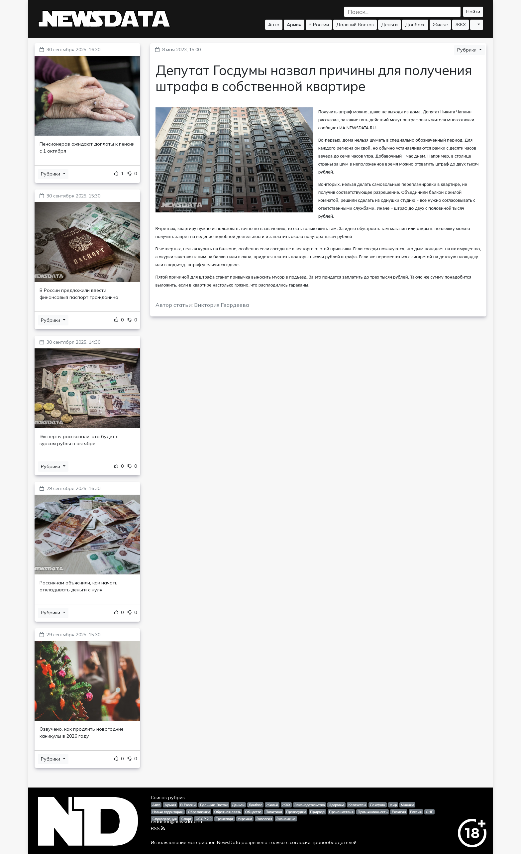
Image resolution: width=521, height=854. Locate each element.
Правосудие (296, 811)
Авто (273, 25)
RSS (158, 828)
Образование (199, 811)
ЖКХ (460, 25)
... (474, 25)
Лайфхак (377, 804)
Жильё (440, 25)
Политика (273, 811)
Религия (399, 811)
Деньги (389, 25)
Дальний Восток (355, 25)
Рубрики (51, 174)
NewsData (228, 842)
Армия (294, 25)
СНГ (429, 811)
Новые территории (167, 811)
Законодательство (309, 804)
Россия (416, 811)
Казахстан (357, 804)
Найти (473, 12)
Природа (317, 811)
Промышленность (372, 811)
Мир (393, 804)
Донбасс (415, 25)
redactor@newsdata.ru (176, 821)
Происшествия (341, 811)
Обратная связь (227, 811)
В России (319, 25)
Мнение (407, 804)
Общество (253, 811)
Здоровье (336, 804)
